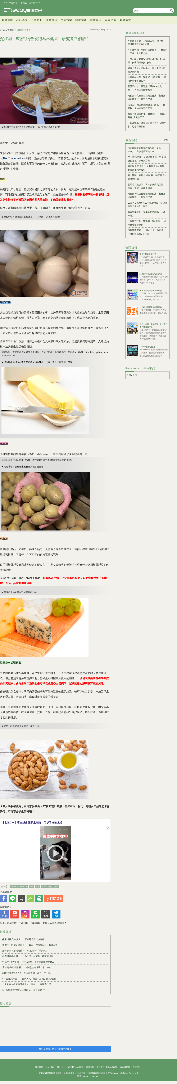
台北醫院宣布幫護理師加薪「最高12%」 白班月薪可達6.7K (144, 150)
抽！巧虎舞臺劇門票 (148, 254)
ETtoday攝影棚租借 (147, 347)
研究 (50, 886)
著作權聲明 (125, 1067)
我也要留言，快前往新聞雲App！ (55, 1049)
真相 (56, 886)
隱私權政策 (112, 1067)
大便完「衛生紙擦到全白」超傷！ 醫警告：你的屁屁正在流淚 (146, 106)
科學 (44, 886)
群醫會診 (52, 19)
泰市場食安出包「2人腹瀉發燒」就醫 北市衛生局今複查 (147, 168)
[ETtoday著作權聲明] (53, 923)
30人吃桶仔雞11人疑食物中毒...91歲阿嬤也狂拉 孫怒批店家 (147, 159)
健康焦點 (7, 19)
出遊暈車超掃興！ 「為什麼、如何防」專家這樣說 (27, 956)
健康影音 (125, 19)
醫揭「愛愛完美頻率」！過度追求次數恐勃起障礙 (146, 70)
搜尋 (171, 10)
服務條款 (100, 1067)
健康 (38, 886)
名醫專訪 (22, 19)
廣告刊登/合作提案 (75, 1067)
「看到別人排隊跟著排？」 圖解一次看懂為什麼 (26, 984)
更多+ (167, 140)
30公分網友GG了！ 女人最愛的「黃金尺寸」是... (27, 973)
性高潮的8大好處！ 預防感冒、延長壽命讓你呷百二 (28, 962)
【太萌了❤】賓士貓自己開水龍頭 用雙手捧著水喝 (32, 822)
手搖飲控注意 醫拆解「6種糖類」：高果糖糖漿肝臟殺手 (147, 79)
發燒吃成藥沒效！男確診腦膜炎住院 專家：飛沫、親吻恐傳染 (146, 186)
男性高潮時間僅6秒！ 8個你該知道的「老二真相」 (28, 967)
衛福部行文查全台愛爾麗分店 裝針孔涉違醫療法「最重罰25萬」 (146, 97)
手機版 (24, 2)
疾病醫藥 (66, 19)
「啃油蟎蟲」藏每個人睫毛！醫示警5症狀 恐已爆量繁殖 (147, 125)
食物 (31, 886)
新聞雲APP (35, 2)
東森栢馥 (111, 19)
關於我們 (60, 1067)
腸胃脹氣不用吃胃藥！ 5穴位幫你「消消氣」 (25, 950)
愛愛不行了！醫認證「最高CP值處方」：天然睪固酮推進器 (145, 88)
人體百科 (37, 19)
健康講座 (96, 19)
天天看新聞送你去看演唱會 (151, 290)
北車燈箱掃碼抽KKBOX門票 (151, 274)
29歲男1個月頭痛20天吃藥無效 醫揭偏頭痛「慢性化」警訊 (147, 205)
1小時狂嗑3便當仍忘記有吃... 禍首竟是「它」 (25, 990)
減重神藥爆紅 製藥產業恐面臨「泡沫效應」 (146, 214)
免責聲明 (137, 1067)
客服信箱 (90, 1067)
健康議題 (81, 19)
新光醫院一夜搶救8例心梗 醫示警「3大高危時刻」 (147, 177)
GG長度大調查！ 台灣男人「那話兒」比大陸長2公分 (29, 978)
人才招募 (50, 1067)
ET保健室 (132, 375)
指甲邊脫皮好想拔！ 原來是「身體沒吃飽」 (24, 939)
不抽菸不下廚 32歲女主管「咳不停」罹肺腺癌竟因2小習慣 (147, 42)
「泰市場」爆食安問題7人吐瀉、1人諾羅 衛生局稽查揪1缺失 (147, 61)
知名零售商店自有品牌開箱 (151, 307)
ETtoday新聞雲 (11, 2)
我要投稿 (39, 1067)
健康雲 (23, 10)
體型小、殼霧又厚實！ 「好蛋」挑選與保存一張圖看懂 (30, 945)
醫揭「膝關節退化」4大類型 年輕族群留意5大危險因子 (147, 116)
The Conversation (19, 886)
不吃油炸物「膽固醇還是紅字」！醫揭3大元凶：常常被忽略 (147, 52)
